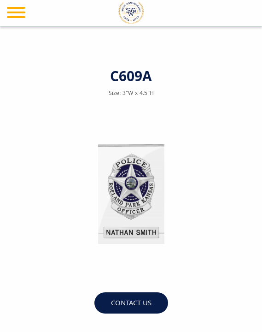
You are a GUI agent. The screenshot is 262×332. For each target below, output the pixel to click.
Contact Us (131, 303)
